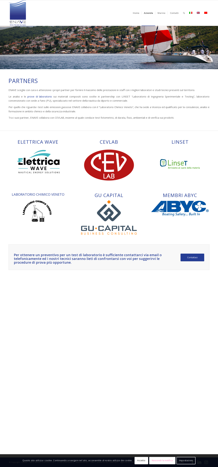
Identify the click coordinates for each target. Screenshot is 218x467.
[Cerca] (184, 13)
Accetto (141, 460)
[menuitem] (136, 13)
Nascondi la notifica (162, 460)
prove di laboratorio (39, 96)
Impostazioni (186, 460)
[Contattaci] (192, 257)
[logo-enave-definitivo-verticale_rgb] (17, 13)
